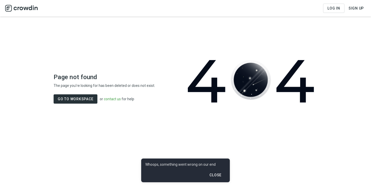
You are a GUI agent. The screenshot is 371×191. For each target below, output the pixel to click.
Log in (333, 8)
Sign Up (356, 8)
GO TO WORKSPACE (75, 99)
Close (215, 175)
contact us (112, 99)
